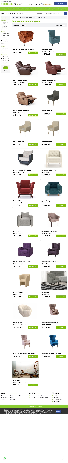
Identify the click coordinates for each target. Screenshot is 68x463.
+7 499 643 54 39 (47, 3)
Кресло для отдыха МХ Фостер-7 (22, 261)
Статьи (11, 395)
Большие (4, 52)
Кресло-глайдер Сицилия (49, 80)
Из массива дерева (5, 23)
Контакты (21, 13)
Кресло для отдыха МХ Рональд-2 (51, 261)
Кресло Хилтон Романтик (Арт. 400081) (24, 353)
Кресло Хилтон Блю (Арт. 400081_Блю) (52, 353)
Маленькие (4, 50)
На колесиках (6, 33)
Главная (2, 13)
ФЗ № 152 (20, 395)
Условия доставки (11, 13)
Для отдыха (5, 56)
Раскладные (6, 35)
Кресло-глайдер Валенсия (20, 80)
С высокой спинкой (5, 49)
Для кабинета (6, 60)
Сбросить (6, 70)
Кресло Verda (45, 292)
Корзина (60, 3)
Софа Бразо (16, 380)
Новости (32, 395)
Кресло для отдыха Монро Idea (22, 170)
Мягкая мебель (29, 9)
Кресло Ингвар (46, 200)
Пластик (5, 28)
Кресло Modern (17, 322)
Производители (62, 9)
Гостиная (43, 9)
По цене (23, 25)
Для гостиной (6, 58)
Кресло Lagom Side (47, 141)
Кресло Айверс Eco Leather (49, 170)
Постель (54, 9)
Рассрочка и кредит (44, 397)
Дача (48, 9)
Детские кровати (12, 9)
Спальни (36, 9)
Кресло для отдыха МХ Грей (49, 231)
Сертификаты (3, 399)
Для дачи (5, 63)
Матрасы (20, 9)
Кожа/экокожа (5, 26)
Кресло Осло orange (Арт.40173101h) (23, 49)
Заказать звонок (47, 4)
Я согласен (58, 411)
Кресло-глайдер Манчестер (21, 110)
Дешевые (5, 39)
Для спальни (6, 62)
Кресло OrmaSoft (18, 292)
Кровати (4, 9)
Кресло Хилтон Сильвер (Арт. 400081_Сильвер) (50, 323)
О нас (2, 395)
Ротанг (4, 29)
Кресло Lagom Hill (47, 110)
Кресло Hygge (17, 231)
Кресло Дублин (17, 200)
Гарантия (11, 397)
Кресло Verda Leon (47, 49)
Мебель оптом (4, 397)
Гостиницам (12, 399)
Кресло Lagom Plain (18, 141)
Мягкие (4, 37)
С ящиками (5, 41)
